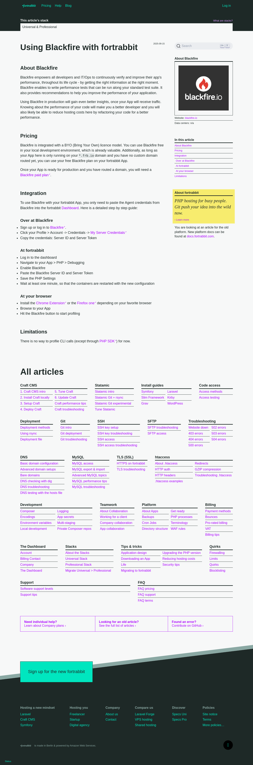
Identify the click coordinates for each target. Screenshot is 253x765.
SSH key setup (107, 427)
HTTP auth (162, 469)
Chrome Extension (50, 303)
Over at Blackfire (185, 160)
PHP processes (182, 517)
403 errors (195, 433)
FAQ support (147, 594)
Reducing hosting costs (178, 558)
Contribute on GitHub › (187, 623)
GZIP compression (208, 469)
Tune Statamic (105, 409)
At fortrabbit (182, 165)
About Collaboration (114, 511)
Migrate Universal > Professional (88, 570)
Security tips (171, 564)
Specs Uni (179, 714)
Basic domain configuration (39, 463)
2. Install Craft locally (34, 397)
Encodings (27, 517)
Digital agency (80, 725)
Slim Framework (152, 397)
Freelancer (77, 714)
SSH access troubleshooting (117, 445)
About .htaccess (166, 463)
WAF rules (178, 528)
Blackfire (56, 227)
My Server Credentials (108, 233)
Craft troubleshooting (69, 409)
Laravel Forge (144, 714)
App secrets (65, 517)
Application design (134, 552)
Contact (111, 719)
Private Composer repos (74, 528)
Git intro (66, 427)
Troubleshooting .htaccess (213, 475)
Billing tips (212, 534)
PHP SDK (107, 341)
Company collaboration (116, 522)
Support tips (28, 594)
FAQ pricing (146, 588)
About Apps (150, 511)
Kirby (171, 397)
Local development (33, 528)
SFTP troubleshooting (162, 427)
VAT (208, 528)
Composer (27, 511)
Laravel (172, 391)
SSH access (106, 439)
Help (58, 5)
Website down (198, 427)
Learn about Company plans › (45, 623)
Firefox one (85, 303)
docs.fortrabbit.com (200, 236)
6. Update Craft (65, 397)
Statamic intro (104, 391)
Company (27, 564)
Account (26, 552)
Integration (180, 155)
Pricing (46, 5)
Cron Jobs (149, 522)
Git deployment (71, 433)
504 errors (218, 439)
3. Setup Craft (30, 403)
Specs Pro (179, 719)
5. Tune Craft (64, 391)
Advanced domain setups (38, 469)
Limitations (181, 176)
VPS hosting (143, 719)
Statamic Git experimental (113, 403)
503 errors (218, 433)
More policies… (213, 725)
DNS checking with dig (36, 481)
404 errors (195, 439)
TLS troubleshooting (131, 469)
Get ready (178, 511)
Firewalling (217, 552)
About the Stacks (77, 552)
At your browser (185, 170)
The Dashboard (31, 570)
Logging (63, 511)
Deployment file (31, 439)
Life (123, 564)
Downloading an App (135, 558)
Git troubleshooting (73, 439)
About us (112, 714)
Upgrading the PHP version (181, 552)
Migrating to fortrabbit (136, 570)
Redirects (201, 463)
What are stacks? (223, 20)
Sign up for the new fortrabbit (56, 671)
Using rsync (28, 433)
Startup (75, 719)
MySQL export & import (88, 469)
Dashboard (70, 208)
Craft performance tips (70, 403)
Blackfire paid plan (34, 175)
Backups (148, 517)
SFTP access (156, 433)
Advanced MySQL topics (89, 475)
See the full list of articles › (119, 623)
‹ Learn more (182, 219)
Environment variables (35, 522)
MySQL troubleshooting (88, 487)
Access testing (209, 397)
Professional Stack (78, 564)
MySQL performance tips (89, 481)
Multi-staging (66, 522)
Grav (144, 403)
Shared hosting (145, 725)
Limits (214, 558)
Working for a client (113, 517)
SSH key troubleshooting (114, 433)
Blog (68, 5)
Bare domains (30, 475)
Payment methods (218, 511)
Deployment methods (35, 427)
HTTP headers (165, 475)
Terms (207, 719)
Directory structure (155, 528)
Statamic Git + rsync (109, 397)
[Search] (204, 46)
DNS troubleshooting (34, 487)
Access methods (210, 391)
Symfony (147, 391)
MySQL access (82, 463)
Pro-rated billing (216, 522)
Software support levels (36, 588)
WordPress (175, 403)
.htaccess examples (169, 481)
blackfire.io (191, 117)
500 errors (195, 445)
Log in (226, 5)
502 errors (218, 427)
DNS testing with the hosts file (41, 492)
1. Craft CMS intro (32, 391)
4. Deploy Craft (30, 409)
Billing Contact (30, 558)
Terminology (179, 522)
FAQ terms (145, 600)
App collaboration (112, 528)
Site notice (210, 714)
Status (8, 761)
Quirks (214, 564)
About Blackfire (183, 145)
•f (29, 5)
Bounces (211, 517)
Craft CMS (27, 719)
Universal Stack (76, 558)
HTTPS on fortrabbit (131, 463)
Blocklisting (217, 570)
